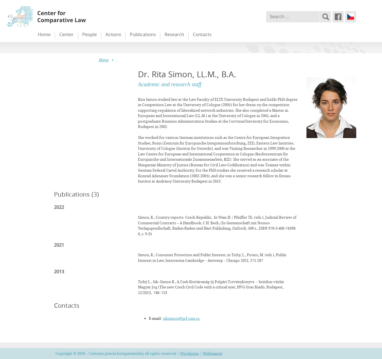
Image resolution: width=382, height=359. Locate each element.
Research (174, 34)
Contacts (202, 34)
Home (44, 34)
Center (66, 34)
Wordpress (189, 353)
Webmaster (212, 353)
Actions (113, 34)
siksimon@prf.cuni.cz (181, 318)
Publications (143, 34)
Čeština (350, 16)
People (89, 34)
